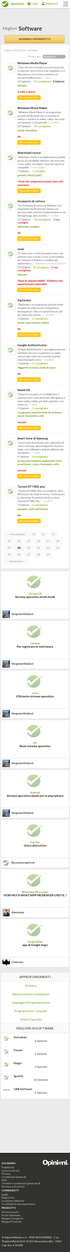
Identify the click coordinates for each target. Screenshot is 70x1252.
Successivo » (16, 561)
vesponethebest (22, 614)
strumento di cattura (31, 201)
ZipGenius (24, 300)
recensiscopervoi (23, 862)
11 (43, 534)
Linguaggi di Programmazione (31, 1002)
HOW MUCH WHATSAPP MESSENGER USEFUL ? (35, 895)
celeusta (17, 962)
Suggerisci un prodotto (34, 39)
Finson (18, 1050)
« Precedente (17, 534)
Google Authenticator (32, 345)
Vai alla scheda (29, 97)
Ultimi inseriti (10, 1212)
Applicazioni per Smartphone (30, 994)
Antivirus (31, 985)
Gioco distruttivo (35, 845)
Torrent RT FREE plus (31, 486)
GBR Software (23, 1089)
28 (38, 554)
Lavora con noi (10, 1170)
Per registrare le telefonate (35, 646)
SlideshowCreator (29, 152)
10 (33, 534)
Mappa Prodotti (11, 1221)
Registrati (51, 3)
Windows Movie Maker (32, 108)
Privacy (5, 1173)
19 (9, 547)
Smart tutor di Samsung (32, 438)
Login (34, 3)
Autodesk (20, 1037)
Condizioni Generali (13, 1176)
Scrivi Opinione (10, 1215)
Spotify (18, 1076)
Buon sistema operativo (35, 746)
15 (28, 541)
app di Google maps (35, 945)
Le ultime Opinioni (12, 1200)
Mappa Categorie (12, 1218)
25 (9, 554)
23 (48, 547)
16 (38, 541)
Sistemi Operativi (31, 1019)
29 (48, 554)
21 (28, 547)
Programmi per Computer (30, 1011)
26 (19, 554)
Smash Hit (23, 390)
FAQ (4, 1180)
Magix (18, 1063)
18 (57, 541)
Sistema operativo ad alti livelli (35, 597)
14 (19, 541)
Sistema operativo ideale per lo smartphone (35, 795)
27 (28, 554)
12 (53, 534)
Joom (20, 249)
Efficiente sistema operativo (35, 696)
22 (38, 547)
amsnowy (17, 912)
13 (9, 541)
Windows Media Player (32, 63)
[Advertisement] (29, 1125)
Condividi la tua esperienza (18, 1203)
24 (57, 547)
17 (48, 541)
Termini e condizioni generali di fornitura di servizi (20, 1185)
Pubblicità (7, 1167)
